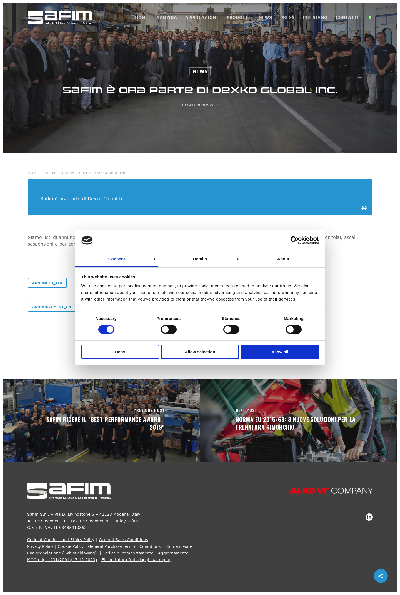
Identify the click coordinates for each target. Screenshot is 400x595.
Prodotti (238, 17)
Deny (120, 351)
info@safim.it (129, 520)
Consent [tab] (116, 258)
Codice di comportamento (128, 553)
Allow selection (200, 351)
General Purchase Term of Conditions (124, 546)
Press (287, 17)
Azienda (166, 17)
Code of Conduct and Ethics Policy (60, 539)
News (265, 17)
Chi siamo (315, 17)
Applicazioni (201, 17)
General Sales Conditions (123, 539)
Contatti (347, 17)
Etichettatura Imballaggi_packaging (136, 559)
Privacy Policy (40, 546)
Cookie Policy (71, 546)
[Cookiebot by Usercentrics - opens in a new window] (294, 240)
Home (141, 17)
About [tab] (283, 258)
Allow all (279, 351)
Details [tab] (200, 258)
